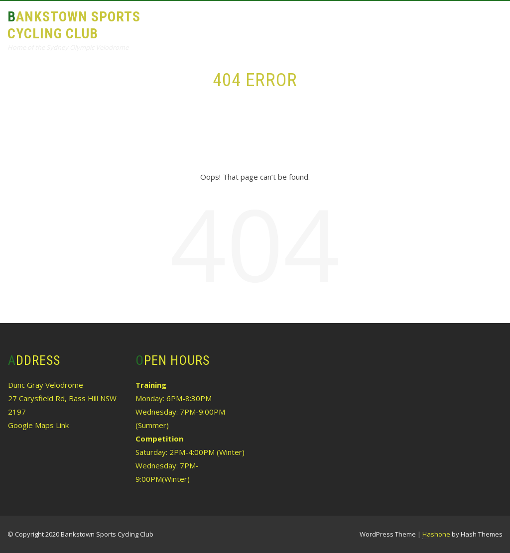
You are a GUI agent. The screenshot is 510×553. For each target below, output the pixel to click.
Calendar (332, 23)
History (384, 23)
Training (227, 23)
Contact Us (188, 68)
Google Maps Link (38, 425)
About (178, 23)
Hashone (436, 534)
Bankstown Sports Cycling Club (73, 25)
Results (279, 23)
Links (429, 23)
